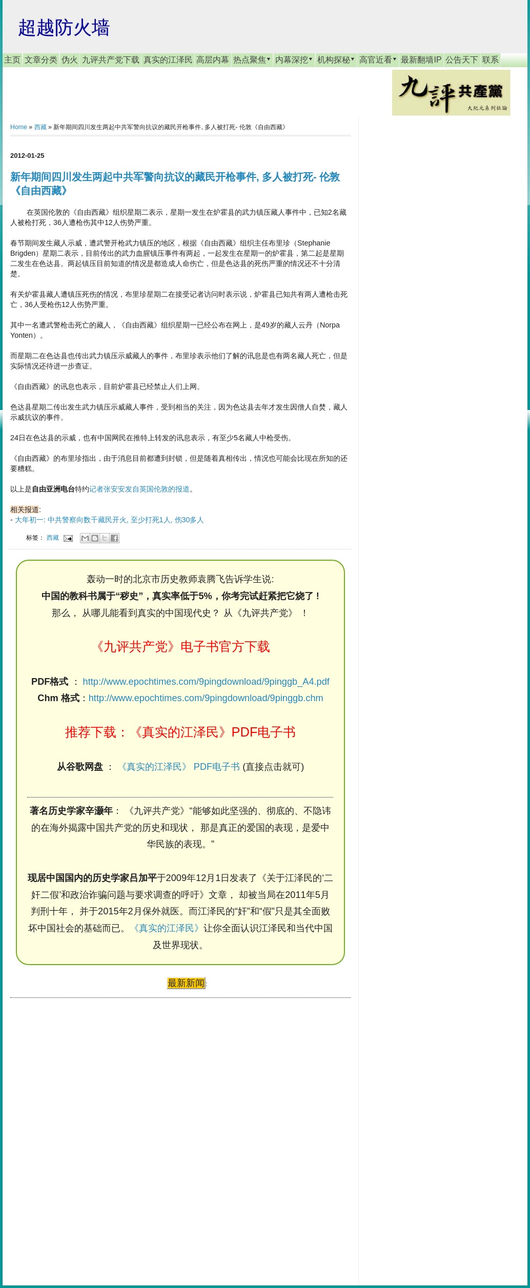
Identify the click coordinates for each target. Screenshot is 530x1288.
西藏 (40, 127)
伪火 (70, 59)
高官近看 (378, 59)
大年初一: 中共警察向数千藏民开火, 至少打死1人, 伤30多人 (110, 520)
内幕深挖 (294, 59)
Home (18, 127)
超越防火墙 (64, 27)
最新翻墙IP (421, 59)
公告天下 (461, 59)
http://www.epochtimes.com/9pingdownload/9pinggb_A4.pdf (206, 682)
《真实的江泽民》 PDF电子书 (178, 767)
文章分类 (41, 59)
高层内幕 (212, 59)
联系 (490, 59)
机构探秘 (336, 59)
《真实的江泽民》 (166, 928)
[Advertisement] (87, 1131)
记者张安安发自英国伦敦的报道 (139, 489)
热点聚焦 (252, 59)
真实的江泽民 (168, 59)
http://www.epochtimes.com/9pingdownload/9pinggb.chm (206, 698)
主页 (12, 59)
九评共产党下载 (110, 59)
